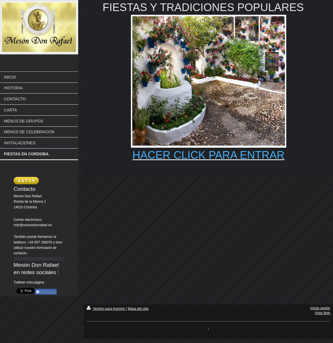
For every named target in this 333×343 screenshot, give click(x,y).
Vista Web (322, 313)
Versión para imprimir (106, 309)
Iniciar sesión (320, 308)
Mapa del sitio (138, 309)
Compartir (46, 292)
